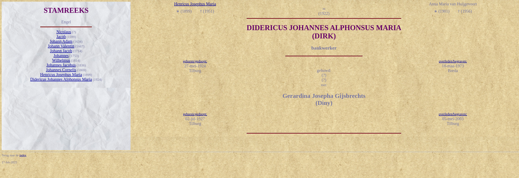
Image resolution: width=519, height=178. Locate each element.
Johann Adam (61, 41)
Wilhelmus (61, 60)
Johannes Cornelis (61, 70)
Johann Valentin (61, 46)
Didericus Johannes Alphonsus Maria (61, 79)
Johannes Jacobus (61, 65)
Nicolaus (63, 32)
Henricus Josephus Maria (61, 74)
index (22, 155)
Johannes (61, 55)
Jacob (61, 36)
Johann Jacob (61, 51)
